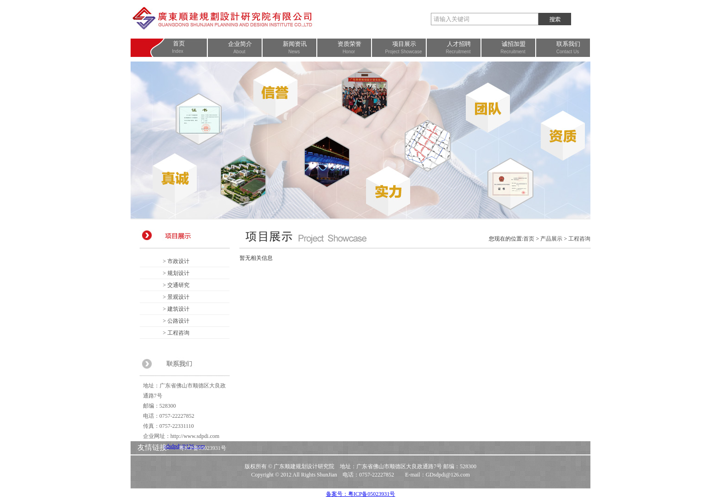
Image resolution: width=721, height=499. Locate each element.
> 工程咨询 (176, 333)
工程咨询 (579, 238)
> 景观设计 (176, 297)
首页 (528, 238)
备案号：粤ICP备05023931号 (360, 494)
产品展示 (551, 238)
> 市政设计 (176, 261)
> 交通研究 (176, 285)
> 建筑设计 (176, 309)
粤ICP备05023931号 (202, 448)
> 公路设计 (176, 321)
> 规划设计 (176, 273)
